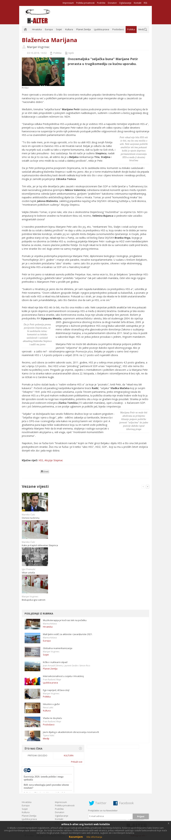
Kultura (69, 29)
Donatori (112, 2)
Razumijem (76, 836)
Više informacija (94, 836)
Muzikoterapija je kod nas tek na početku (65, 620)
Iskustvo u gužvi (51, 704)
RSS (145, 2)
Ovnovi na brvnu (30, 517)
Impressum (68, 2)
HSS (41, 460)
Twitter (100, 803)
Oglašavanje (125, 2)
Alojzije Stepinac (53, 460)
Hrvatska (37, 29)
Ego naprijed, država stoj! (56, 690)
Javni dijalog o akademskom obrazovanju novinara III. (71, 732)
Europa (49, 29)
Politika (131, 29)
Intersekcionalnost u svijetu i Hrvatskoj (63, 676)
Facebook (126, 803)
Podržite (101, 2)
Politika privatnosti (85, 2)
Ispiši (71, 53)
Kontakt (137, 2)
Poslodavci (118, 29)
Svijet (59, 29)
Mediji (141, 29)
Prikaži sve (76, 761)
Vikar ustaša (28, 572)
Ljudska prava (101, 29)
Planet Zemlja (83, 29)
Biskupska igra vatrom (33, 599)
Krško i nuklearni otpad (55, 662)
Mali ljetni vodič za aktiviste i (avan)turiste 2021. (67, 634)
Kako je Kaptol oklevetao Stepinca (40, 545)
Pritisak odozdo (37, 755)
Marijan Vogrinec (38, 47)
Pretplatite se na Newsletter (103, 810)
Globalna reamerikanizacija (57, 648)
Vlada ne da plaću (52, 718)
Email (45, 471)
